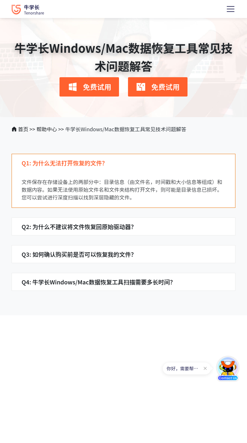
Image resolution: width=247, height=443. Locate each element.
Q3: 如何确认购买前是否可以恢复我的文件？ (79, 254)
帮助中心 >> (50, 129)
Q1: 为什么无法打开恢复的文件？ (65, 163)
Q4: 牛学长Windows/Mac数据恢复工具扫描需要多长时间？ (99, 282)
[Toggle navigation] (230, 9)
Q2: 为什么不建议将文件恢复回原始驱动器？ (79, 226)
